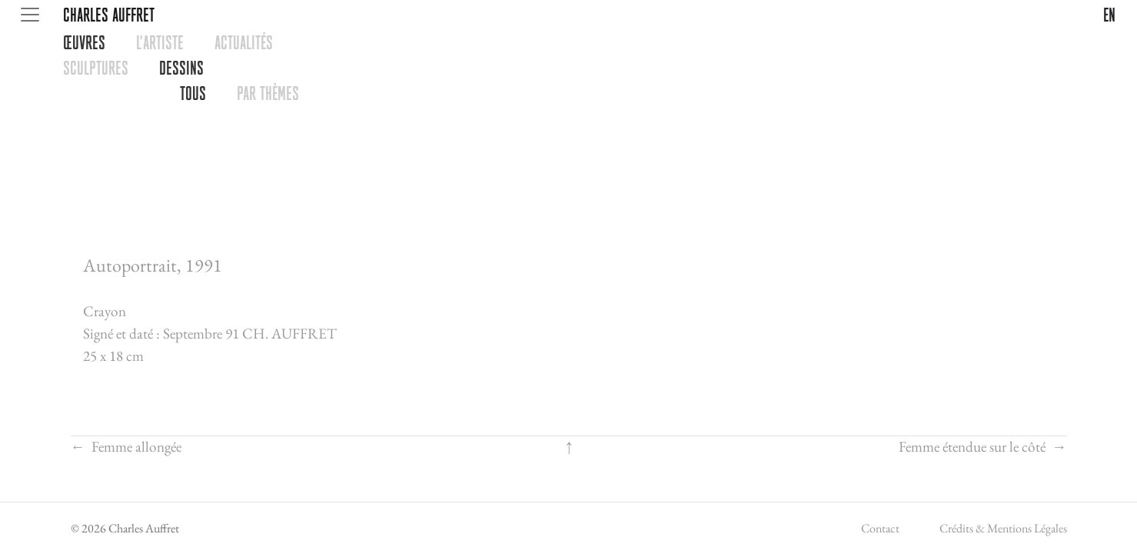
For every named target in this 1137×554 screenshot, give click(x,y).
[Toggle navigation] (30, 14)
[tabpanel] (592, 80)
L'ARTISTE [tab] (160, 42)
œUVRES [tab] (84, 42)
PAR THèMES (268, 93)
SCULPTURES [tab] (95, 68)
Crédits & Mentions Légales (1003, 528)
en (1109, 15)
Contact (880, 528)
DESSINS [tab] (181, 68)
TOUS (193, 93)
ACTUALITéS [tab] (243, 42)
